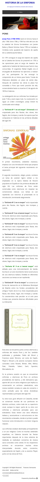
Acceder (5, 475)
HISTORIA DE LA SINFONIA (20, 2)
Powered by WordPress (30, 478)
